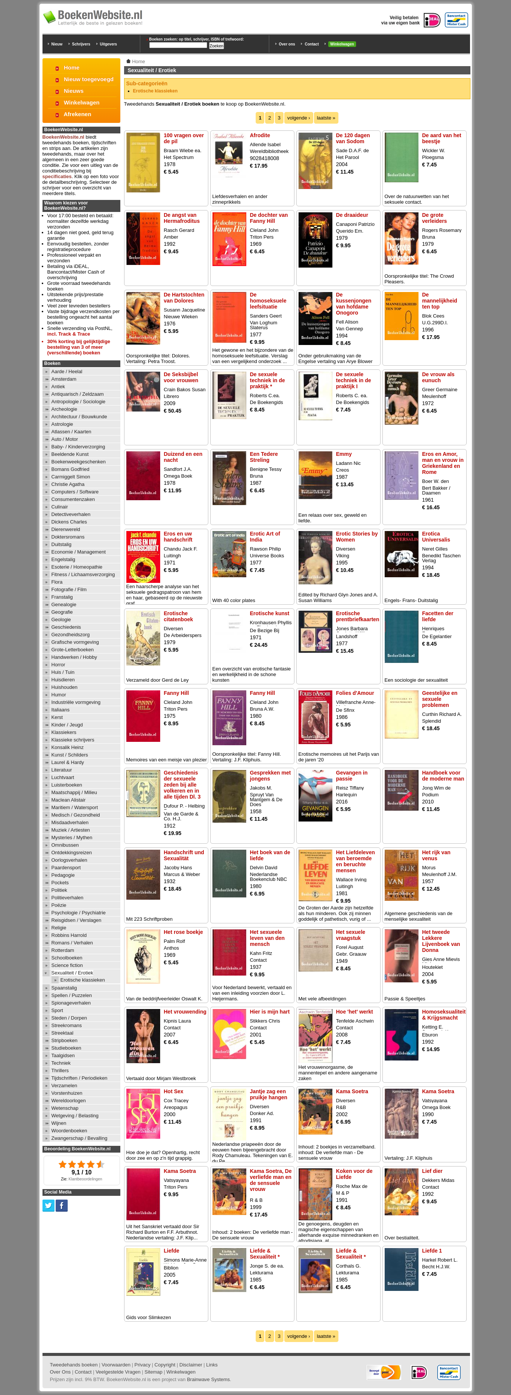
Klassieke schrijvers (73, 740)
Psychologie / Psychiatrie (79, 912)
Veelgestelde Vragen (118, 1372)
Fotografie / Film (69, 589)
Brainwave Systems (208, 1379)
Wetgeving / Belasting (75, 1115)
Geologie (61, 619)
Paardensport (66, 867)
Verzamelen (64, 1085)
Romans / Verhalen (72, 943)
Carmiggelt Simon (71, 477)
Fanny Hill (176, 693)
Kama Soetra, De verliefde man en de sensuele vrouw (271, 1180)
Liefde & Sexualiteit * (265, 1254)
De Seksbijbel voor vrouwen (181, 377)
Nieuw (57, 44)
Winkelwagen (342, 44)
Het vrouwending (185, 1012)
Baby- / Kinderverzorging (78, 446)
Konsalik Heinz (68, 747)
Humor (59, 695)
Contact (311, 44)
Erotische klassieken (155, 91)
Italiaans (61, 710)
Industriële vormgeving (76, 702)
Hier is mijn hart (270, 1012)
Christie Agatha (68, 484)
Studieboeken (67, 1048)
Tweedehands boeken (74, 1365)
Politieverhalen (67, 897)
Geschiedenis (66, 627)
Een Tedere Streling (264, 457)
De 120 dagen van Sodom (353, 138)
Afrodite (260, 135)
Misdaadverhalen (70, 822)
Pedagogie (63, 875)
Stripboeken (64, 1040)
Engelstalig (64, 559)
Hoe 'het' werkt (354, 1012)
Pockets (60, 882)
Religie (59, 928)
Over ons (287, 44)
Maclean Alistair (69, 800)
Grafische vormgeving (75, 642)
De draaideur (352, 215)
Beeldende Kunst (70, 454)
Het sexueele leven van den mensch (267, 938)
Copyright (165, 1365)
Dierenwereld (66, 529)
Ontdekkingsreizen (72, 852)
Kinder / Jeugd (67, 725)
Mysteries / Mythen (72, 837)
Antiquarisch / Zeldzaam (78, 394)
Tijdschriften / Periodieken (80, 1078)
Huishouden (64, 687)
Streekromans (67, 1025)
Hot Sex (173, 1091)
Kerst (57, 717)
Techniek (61, 1063)
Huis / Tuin (63, 672)
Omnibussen (65, 845)
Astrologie (62, 424)
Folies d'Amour (355, 693)
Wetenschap (65, 1108)
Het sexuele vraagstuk (350, 935)
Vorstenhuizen (67, 1093)
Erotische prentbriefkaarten (357, 616)
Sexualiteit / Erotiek (72, 973)
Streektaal (63, 1033)
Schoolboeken (67, 958)
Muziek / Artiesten (71, 830)
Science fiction (67, 965)
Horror (58, 664)
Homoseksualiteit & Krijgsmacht (444, 1015)
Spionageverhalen (71, 1003)
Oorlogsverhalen (69, 860)
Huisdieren (63, 679)
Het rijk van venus (436, 855)
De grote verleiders (434, 218)
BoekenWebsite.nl (63, 137)
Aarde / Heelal (67, 371)
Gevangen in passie (352, 776)
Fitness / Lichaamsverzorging (83, 574)
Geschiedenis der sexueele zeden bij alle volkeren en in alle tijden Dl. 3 (182, 785)
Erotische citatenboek (178, 616)
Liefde (171, 1251)
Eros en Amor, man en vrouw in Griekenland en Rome (443, 463)
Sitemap (153, 1372)
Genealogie (64, 604)
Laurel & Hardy (68, 762)
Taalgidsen (63, 1055)
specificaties (57, 176)
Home (72, 67)
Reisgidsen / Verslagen (77, 920)
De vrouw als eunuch (438, 377)
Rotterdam (63, 950)
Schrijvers (81, 44)
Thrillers (60, 1070)
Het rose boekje (183, 932)
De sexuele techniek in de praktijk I (353, 380)
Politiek (59, 890)
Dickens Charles (69, 522)
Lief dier (432, 1171)
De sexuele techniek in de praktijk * (267, 380)
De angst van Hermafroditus (182, 218)
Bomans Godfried (70, 469)
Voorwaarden (116, 1365)
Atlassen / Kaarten (71, 431)
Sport (57, 1010)
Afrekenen (77, 114)
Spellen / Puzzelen (72, 995)
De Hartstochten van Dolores (184, 298)
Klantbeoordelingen (85, 1179)
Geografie (62, 612)
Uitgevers (108, 44)
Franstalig (62, 597)
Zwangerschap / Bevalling (80, 1138)
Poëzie (59, 905)
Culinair (60, 507)
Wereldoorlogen (69, 1100)
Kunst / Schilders (70, 755)
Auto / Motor (65, 439)
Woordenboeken (69, 1130)
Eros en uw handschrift (178, 537)
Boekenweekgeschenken (79, 461)
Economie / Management (79, 552)
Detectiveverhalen (71, 514)
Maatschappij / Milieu (74, 792)
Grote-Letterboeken (73, 649)
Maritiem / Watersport (75, 807)
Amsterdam (64, 379)
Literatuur (62, 770)
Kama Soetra (352, 1091)
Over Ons (60, 1372)
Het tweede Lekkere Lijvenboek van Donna (441, 941)
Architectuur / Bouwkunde (79, 416)
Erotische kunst (270, 613)
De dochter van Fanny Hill (269, 218)
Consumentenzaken (73, 499)
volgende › (298, 118)
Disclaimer (190, 1365)
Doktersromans (68, 537)
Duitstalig (61, 544)
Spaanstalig (64, 988)
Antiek (58, 386)
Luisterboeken (67, 785)
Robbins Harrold (69, 935)
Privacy (143, 1365)
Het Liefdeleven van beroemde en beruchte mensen (355, 861)
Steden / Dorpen (69, 1018)
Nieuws (74, 91)
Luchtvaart (63, 777)
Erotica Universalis (436, 537)
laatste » (326, 118)
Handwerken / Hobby (74, 657)
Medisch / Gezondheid (76, 815)
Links (211, 1365)
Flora (57, 582)
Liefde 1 (432, 1251)
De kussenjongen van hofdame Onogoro (353, 304)
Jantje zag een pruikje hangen (269, 1094)
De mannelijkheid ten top (439, 301)
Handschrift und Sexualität (184, 855)
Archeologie (64, 409)
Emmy (344, 454)
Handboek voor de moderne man (443, 776)
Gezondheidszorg (71, 634)
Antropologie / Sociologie (79, 401)
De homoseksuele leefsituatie (268, 301)
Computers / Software (75, 492)
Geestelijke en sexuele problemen (440, 699)
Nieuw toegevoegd (89, 79)
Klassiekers (64, 732)
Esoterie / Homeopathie (77, 567)
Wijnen (59, 1123)
